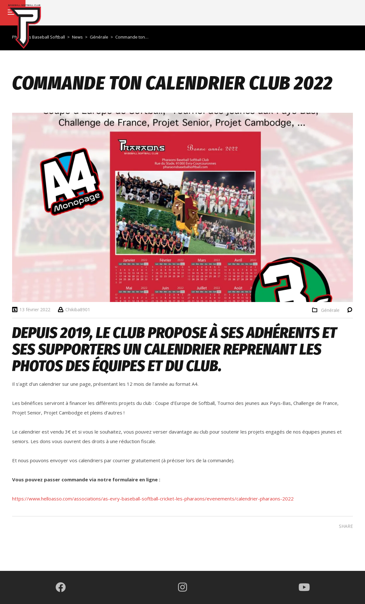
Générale (330, 310)
